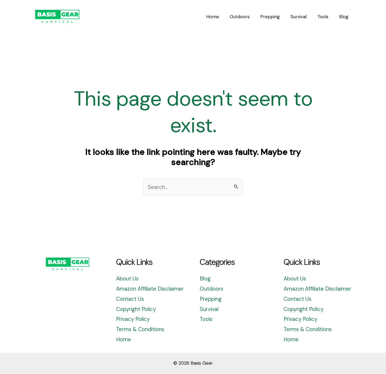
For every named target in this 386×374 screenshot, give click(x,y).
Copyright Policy (137, 309)
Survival (209, 309)
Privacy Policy (133, 319)
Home (123, 340)
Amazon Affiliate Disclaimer (150, 289)
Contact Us (130, 299)
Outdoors (212, 289)
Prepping (211, 299)
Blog (205, 279)
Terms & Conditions (141, 330)
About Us (128, 279)
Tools (206, 319)
